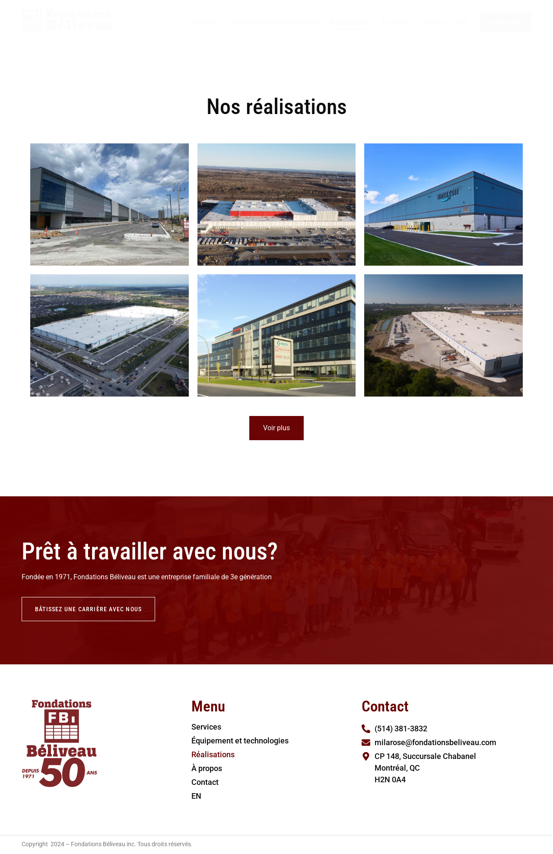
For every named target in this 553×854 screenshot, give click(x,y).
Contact (433, 21)
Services (206, 21)
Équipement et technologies (275, 21)
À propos (395, 21)
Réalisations (350, 21)
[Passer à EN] (462, 22)
